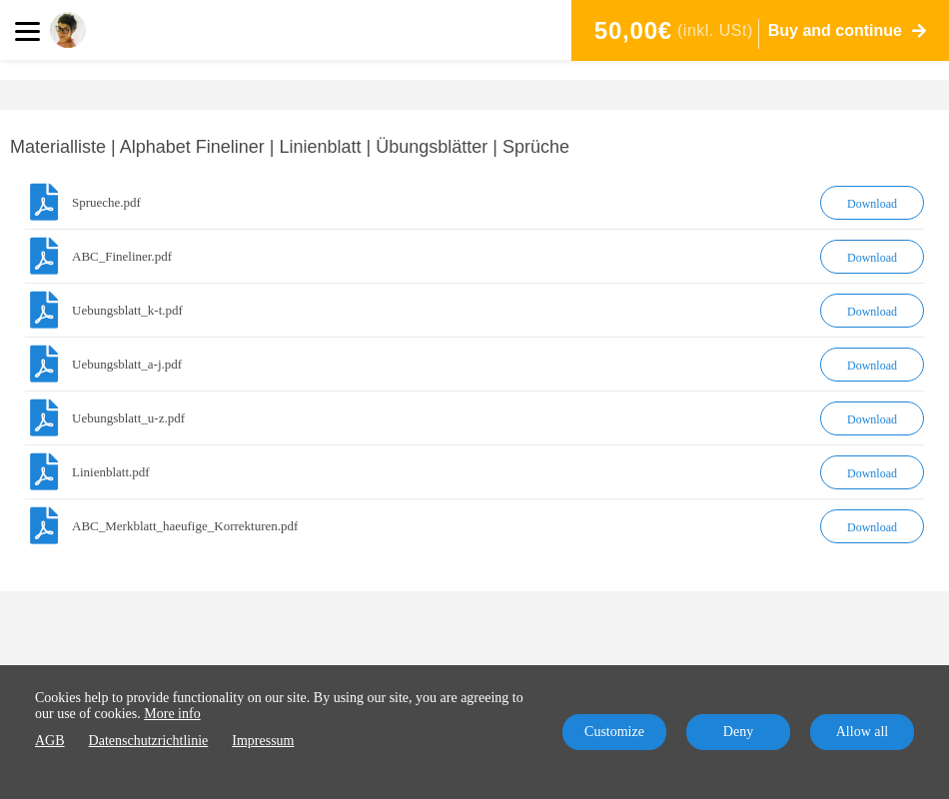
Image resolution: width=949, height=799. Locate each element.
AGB (50, 740)
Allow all (862, 731)
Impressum (263, 740)
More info (172, 713)
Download (872, 204)
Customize (614, 731)
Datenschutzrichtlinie (149, 740)
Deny (738, 731)
